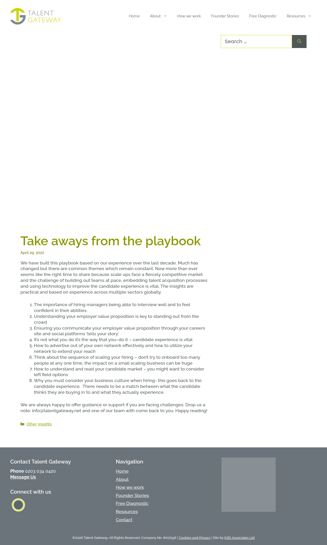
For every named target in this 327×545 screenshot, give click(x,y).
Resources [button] (302, 16)
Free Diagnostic (262, 16)
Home (134, 16)
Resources (127, 511)
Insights (45, 424)
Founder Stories (225, 16)
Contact (124, 519)
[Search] (299, 41)
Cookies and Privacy (195, 538)
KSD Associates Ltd (239, 538)
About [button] (161, 16)
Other (31, 424)
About (122, 479)
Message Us (23, 477)
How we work (189, 16)
